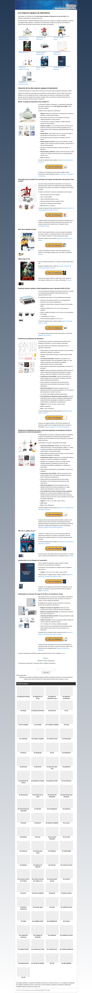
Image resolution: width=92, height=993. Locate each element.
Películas (40, 254)
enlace (63, 653)
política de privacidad (40, 990)
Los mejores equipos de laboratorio (34, 13)
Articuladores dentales (43, 226)
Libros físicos (45, 590)
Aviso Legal (47, 990)
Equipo (71, 5)
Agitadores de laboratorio (44, 335)
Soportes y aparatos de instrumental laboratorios (57, 427)
